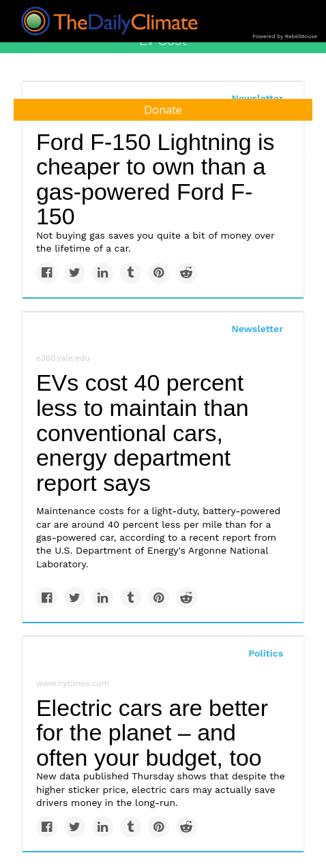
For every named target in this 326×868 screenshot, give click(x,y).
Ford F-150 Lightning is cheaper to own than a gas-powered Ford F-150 (155, 179)
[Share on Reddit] (186, 273)
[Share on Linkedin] (102, 273)
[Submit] (306, 155)
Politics (265, 653)
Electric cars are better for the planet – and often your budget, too (152, 732)
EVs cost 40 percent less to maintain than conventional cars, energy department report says (142, 433)
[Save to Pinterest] (158, 273)
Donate (163, 109)
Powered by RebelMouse (284, 36)
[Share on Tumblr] (130, 273)
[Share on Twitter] (74, 273)
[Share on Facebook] (46, 273)
